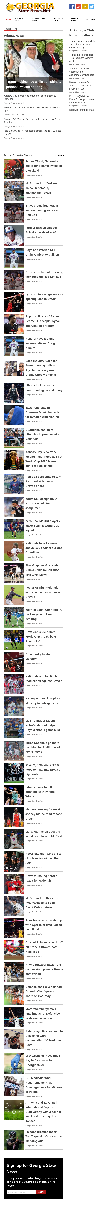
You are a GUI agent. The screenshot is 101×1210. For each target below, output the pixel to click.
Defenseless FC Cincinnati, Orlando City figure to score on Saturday (43, 991)
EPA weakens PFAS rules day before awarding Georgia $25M (42, 1060)
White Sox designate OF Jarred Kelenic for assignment (42, 503)
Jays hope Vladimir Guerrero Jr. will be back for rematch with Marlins (42, 412)
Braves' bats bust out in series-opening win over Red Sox (42, 210)
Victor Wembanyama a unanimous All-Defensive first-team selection (42, 1013)
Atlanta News (19, 20)
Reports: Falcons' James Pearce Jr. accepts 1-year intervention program (42, 321)
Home (8, 20)
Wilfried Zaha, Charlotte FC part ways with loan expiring (43, 614)
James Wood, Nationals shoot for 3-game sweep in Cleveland (43, 166)
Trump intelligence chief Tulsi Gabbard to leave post (81, 58)
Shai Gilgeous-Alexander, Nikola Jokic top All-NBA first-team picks (42, 570)
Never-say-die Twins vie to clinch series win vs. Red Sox (43, 858)
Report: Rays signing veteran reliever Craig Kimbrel (40, 343)
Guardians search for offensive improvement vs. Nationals (43, 434)
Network (90, 20)
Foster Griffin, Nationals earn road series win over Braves (42, 592)
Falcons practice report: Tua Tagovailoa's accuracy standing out (43, 1136)
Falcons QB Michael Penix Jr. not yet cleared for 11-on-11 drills (82, 99)
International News (39, 20)
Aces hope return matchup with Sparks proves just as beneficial (43, 925)
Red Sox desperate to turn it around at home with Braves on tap (43, 481)
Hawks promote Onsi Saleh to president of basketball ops (80, 85)
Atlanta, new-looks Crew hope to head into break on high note (43, 769)
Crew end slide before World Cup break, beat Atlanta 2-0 (40, 636)
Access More (56, 155)
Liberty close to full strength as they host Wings (40, 792)
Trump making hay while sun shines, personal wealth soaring (82, 44)
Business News (58, 20)
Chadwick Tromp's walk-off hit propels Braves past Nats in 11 (44, 947)
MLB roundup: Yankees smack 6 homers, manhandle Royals (41, 188)
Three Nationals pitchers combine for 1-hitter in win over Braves (43, 747)
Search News (74, 20)
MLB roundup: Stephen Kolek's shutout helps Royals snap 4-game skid (42, 725)
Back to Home (10, 29)
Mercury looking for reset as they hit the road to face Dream (43, 814)
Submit (41, 1192)
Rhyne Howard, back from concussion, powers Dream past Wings (44, 969)
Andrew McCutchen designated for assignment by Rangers (81, 71)
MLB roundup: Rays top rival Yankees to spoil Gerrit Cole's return (41, 902)
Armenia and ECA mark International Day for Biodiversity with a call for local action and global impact (43, 1112)
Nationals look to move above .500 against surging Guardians (43, 548)
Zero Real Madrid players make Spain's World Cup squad (42, 525)
